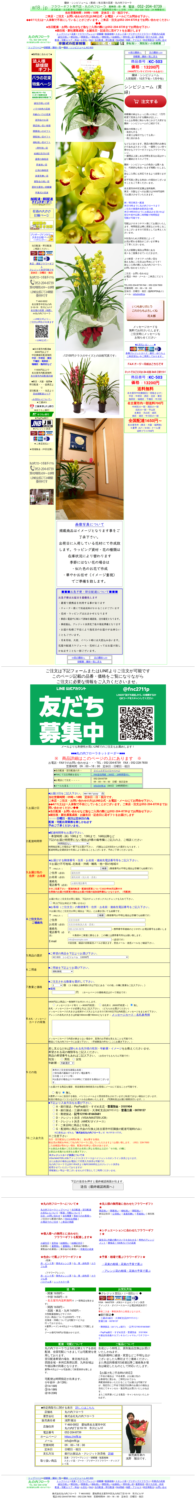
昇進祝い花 (41, 164)
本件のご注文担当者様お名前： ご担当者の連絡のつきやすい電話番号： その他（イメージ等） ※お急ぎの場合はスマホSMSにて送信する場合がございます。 (84, 1081)
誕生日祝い (63, 37)
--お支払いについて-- (42, 399)
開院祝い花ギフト (42, 136)
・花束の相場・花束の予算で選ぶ (122, 1270)
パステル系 (46, 1288)
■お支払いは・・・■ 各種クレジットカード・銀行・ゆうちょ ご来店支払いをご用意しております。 (145, 350)
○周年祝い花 (41, 148)
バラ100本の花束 (41, 109)
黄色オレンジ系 (63, 1270)
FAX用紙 (120, 40)
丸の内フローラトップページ (55, 1216)
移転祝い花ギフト (42, 142)
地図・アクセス (133, 40)
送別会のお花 (41, 120)
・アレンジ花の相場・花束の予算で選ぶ (126, 1277)
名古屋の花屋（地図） (42, 310)
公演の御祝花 (41, 170)
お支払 (84, 40)
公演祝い (116, 1220)
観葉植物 (109, 34)
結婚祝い (116, 37)
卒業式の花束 (158, 34)
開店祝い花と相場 (42, 125)
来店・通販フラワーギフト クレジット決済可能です (42, 265)
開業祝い (85, 37)
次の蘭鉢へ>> (100, 657)
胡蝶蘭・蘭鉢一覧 (52, 47)
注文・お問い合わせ (50, 1222)
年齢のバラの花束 (42, 114)
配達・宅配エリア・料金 (67, 40)
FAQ (91, 40)
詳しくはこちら (84, 1414)
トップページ (63, 34)
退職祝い (67, 1252)
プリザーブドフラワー (139, 34)
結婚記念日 (76, 1249)
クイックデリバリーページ (107, 770)
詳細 (111, 1460)
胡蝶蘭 (100, 34)
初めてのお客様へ (82, 1222)
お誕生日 (45, 1249)
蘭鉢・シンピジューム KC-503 (78, 47)
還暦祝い (56, 1252)
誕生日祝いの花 (41, 103)
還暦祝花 (139, 37)
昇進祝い (141, 1220)
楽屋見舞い (128, 1220)
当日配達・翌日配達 (81, 1216)
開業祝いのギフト (42, 131)
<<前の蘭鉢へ (78, 657)
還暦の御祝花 (41, 159)
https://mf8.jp (73, 1443)
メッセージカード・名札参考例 (131, 1015)
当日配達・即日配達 (104, 40)
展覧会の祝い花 (41, 181)
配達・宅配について (70, 1219)
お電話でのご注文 (49, 1228)
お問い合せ (161, 40)
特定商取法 (148, 40)
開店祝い (75, 37)
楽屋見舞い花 (41, 176)
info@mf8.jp (139, 294)
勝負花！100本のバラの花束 (122, 1249)
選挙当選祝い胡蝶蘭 (42, 187)
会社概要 (67, 1222)
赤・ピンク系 (47, 1270)
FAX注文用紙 (71, 1225)
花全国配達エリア (42, 393)
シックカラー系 (61, 1288)
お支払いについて (49, 1219)
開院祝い (106, 37)
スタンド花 (120, 34)
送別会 (55, 1249)
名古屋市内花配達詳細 (42, 376)
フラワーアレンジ (86, 34)
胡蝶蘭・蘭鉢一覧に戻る (89, 661)
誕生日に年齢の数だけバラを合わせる (118, 1246)
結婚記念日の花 (41, 153)
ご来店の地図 (67, 1228)
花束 (73, 34)
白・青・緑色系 (81, 1270)
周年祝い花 (128, 37)
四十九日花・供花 (155, 37)
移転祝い (95, 37)
